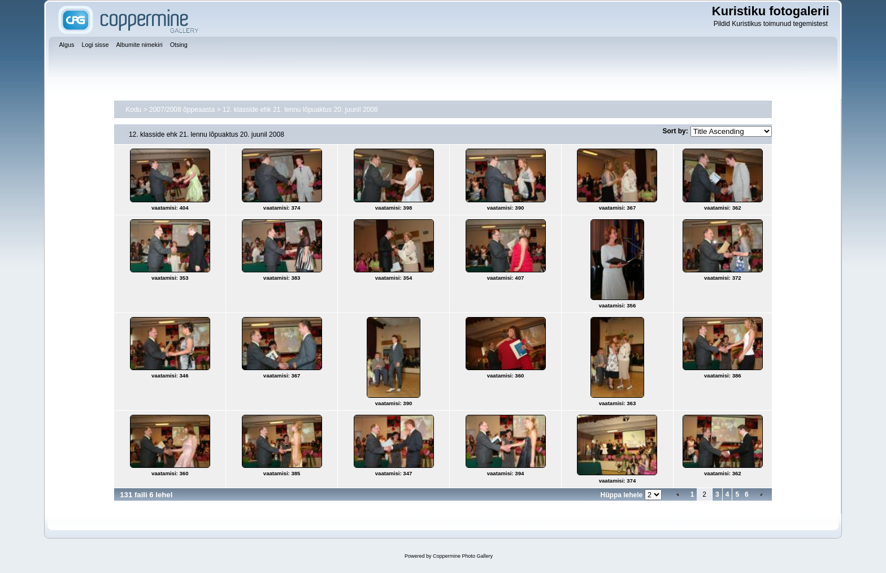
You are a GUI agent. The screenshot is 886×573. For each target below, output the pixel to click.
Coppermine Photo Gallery (463, 556)
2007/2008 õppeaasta (182, 110)
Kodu (133, 110)
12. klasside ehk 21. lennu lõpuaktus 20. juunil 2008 (300, 110)
